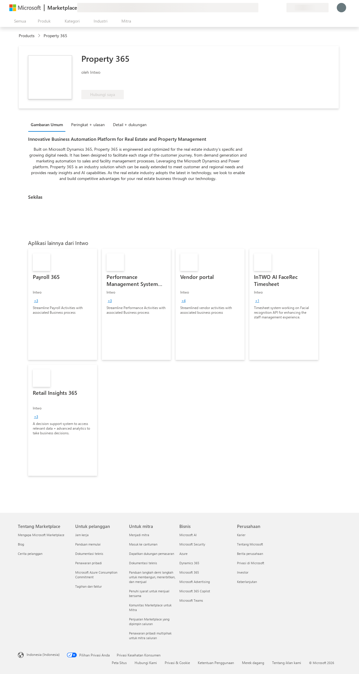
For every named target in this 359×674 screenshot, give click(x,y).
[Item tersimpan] (274, 7)
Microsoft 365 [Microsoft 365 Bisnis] (189, 572)
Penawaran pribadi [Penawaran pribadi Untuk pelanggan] (88, 563)
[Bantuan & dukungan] (267, 7)
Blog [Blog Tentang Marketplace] (21, 544)
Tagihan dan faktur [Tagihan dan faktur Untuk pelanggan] (88, 586)
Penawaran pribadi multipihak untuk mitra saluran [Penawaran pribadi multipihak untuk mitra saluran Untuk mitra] (150, 635)
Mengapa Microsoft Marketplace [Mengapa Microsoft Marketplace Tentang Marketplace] (41, 535)
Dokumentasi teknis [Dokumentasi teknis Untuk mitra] (143, 563)
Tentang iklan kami (286, 662)
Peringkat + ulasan (88, 124)
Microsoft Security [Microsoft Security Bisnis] (192, 544)
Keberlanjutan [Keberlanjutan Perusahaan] (247, 581)
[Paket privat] (281, 7)
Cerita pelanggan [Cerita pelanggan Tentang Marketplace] (30, 553)
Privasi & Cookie (177, 662)
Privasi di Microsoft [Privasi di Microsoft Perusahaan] (250, 563)
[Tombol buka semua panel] (18, 21)
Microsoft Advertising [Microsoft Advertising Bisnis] (194, 581)
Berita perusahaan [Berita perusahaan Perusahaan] (250, 553)
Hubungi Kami (146, 662)
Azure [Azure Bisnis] (183, 553)
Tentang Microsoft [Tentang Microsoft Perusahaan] (250, 544)
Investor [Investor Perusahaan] (242, 572)
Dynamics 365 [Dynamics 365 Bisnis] (189, 563)
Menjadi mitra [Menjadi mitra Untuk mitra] (139, 535)
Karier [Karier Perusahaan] (241, 535)
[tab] (48, 124)
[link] (62, 304)
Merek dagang (253, 662)
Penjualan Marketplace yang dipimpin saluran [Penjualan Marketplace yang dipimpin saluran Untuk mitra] (149, 621)
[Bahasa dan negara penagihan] (307, 7)
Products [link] (27, 35)
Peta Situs (119, 662)
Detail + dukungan (130, 124)
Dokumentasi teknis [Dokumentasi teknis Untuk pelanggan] (89, 553)
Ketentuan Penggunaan (216, 662)
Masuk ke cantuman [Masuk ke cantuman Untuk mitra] (143, 544)
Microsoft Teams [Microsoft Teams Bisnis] (191, 600)
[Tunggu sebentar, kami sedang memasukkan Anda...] (341, 7)
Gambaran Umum (47, 124)
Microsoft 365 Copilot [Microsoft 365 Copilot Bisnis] (194, 591)
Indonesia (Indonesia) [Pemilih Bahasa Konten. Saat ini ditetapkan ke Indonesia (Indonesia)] (43, 654)
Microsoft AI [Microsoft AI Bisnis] (188, 535)
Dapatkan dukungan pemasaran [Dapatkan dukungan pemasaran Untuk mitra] (151, 553)
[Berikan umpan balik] (260, 7)
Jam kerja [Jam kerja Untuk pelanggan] (82, 535)
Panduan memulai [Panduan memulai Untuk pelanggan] (88, 544)
